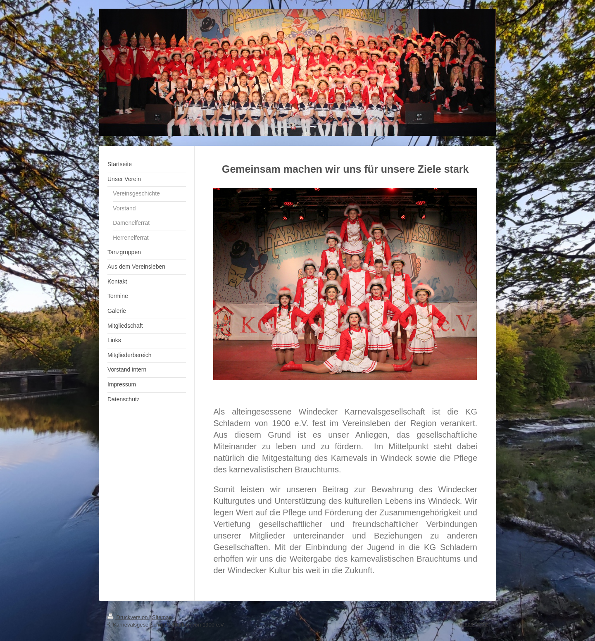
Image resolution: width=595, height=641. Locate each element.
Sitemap (162, 617)
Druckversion (128, 617)
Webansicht (473, 624)
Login (481, 617)
